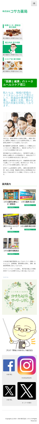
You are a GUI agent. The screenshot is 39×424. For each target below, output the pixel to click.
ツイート (6, 277)
